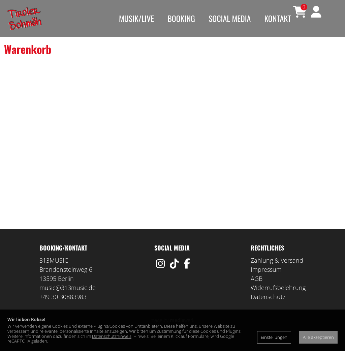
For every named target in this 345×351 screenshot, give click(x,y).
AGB (256, 289)
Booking (181, 18)
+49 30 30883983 (63, 307)
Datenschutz (268, 307)
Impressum (266, 279)
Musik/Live (136, 18)
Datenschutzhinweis (111, 336)
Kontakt (277, 18)
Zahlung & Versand (277, 270)
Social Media (230, 18)
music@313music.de (67, 298)
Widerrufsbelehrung (278, 298)
